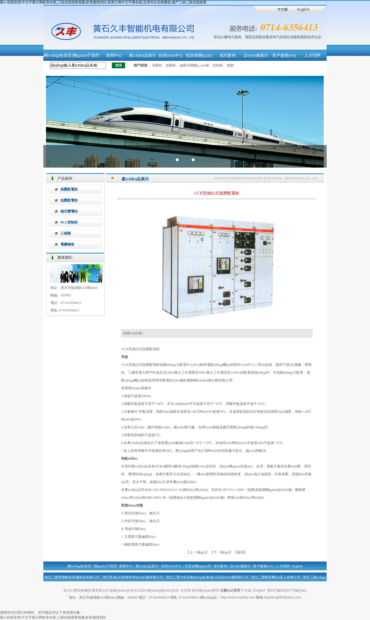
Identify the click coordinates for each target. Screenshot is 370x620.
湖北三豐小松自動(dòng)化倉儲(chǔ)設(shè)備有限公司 (207, 577)
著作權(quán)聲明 (205, 590)
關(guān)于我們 (86, 55)
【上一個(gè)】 (198, 552)
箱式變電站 (69, 211)
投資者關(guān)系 (198, 566)
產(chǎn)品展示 (142, 55)
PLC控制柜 (69, 222)
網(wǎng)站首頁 (57, 55)
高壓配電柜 (69, 189)
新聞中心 (114, 55)
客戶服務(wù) (284, 55)
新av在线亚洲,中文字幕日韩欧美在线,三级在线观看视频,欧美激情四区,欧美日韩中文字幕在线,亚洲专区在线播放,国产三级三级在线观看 (103, 2)
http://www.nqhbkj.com (238, 597)
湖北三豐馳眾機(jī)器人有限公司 (275, 577)
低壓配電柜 (69, 200)
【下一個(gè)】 (221, 552)
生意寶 (185, 590)
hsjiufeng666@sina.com (282, 597)
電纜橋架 (67, 244)
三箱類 (65, 233)
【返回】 (240, 552)
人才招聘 (312, 55)
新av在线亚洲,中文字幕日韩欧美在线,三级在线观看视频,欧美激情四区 (53, 617)
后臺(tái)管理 (230, 590)
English (297, 566)
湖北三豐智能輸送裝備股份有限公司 (72, 577)
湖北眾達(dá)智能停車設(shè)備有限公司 (132, 577)
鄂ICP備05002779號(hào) (287, 590)
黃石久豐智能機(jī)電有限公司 (86, 590)
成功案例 (227, 55)
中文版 (246, 590)
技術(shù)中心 (171, 55)
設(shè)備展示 (256, 55)
